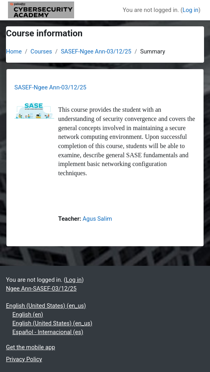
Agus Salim (97, 218)
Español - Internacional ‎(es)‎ (47, 332)
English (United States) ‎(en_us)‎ (46, 305)
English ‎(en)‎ (27, 314)
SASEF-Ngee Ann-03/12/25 (96, 51)
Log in (190, 10)
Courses (41, 51)
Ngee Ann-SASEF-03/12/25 (41, 288)
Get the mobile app (30, 347)
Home (14, 51)
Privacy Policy (24, 359)
